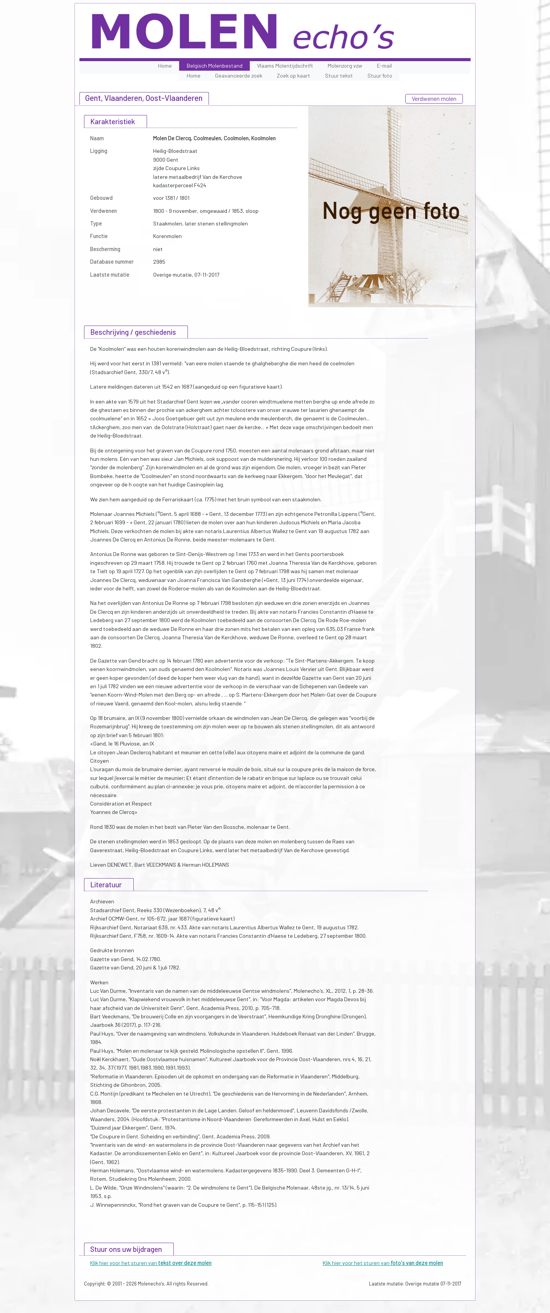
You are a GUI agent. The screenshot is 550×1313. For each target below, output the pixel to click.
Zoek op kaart (293, 75)
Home (165, 65)
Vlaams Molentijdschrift (285, 65)
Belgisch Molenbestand (215, 65)
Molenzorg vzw (345, 65)
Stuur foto (379, 75)
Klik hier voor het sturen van (151, 1263)
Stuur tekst (339, 75)
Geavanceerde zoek (238, 75)
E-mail (384, 65)
